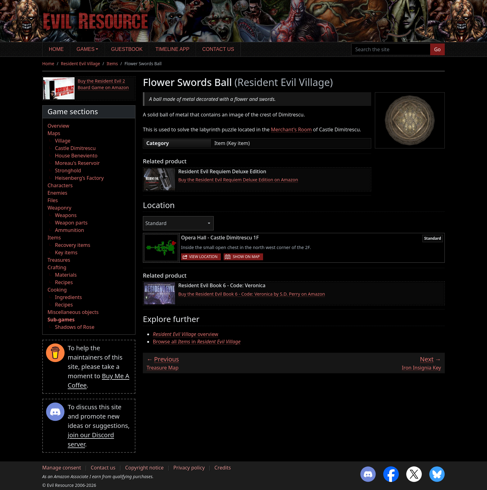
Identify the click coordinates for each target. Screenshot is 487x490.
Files (53, 200)
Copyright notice (144, 467)
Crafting (57, 267)
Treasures (59, 259)
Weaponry (59, 207)
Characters (60, 185)
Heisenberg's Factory (79, 178)
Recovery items (72, 245)
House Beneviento (76, 155)
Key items (66, 252)
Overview (58, 125)
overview (185, 334)
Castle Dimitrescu (75, 148)
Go (437, 49)
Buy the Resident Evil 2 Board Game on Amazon (103, 84)
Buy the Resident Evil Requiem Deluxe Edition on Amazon (238, 180)
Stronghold (68, 170)
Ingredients (68, 297)
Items (112, 63)
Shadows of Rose (74, 327)
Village (63, 140)
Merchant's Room (291, 129)
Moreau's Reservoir (77, 163)
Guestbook (127, 49)
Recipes (64, 282)
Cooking (57, 289)
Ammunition (69, 230)
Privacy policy (189, 467)
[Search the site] (390, 49)
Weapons (66, 215)
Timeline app (172, 49)
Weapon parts (71, 222)
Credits (222, 467)
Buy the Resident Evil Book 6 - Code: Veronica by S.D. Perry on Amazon (251, 294)
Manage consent (61, 467)
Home (56, 49)
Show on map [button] (246, 256)
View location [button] (203, 256)
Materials (66, 274)
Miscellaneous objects (73, 312)
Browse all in (196, 341)
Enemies (57, 192)
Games (86, 49)
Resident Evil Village (80, 63)
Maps (54, 133)
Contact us (218, 49)
